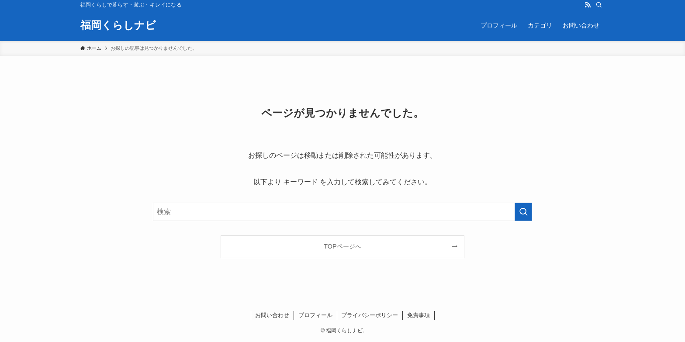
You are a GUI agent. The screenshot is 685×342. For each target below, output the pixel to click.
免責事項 (418, 315)
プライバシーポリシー (369, 315)
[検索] (599, 5)
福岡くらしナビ (118, 25)
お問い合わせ (272, 315)
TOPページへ (342, 246)
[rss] (587, 5)
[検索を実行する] (523, 212)
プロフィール (315, 315)
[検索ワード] (342, 212)
